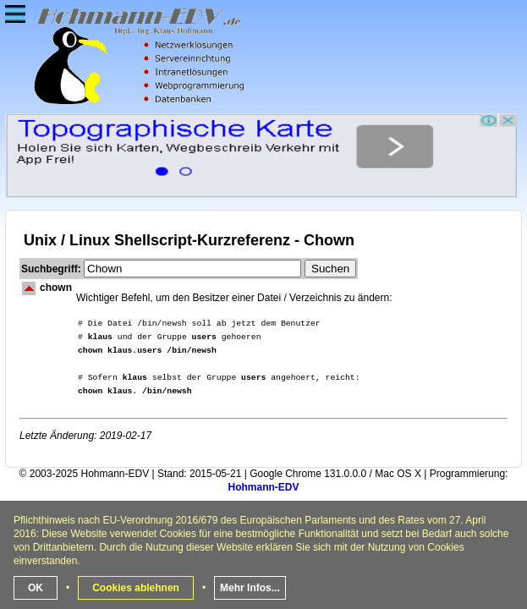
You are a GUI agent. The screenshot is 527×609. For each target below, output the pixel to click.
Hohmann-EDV (263, 487)
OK (35, 588)
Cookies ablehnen (135, 588)
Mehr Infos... (250, 588)
